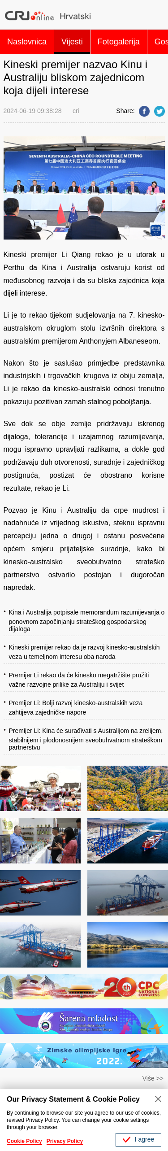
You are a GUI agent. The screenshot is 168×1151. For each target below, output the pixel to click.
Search (156, 15)
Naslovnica (27, 41)
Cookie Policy (24, 1141)
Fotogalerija (119, 41)
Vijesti (72, 41)
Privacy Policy (65, 1141)
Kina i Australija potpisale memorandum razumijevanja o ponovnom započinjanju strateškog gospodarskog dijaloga (87, 620)
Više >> (153, 1078)
